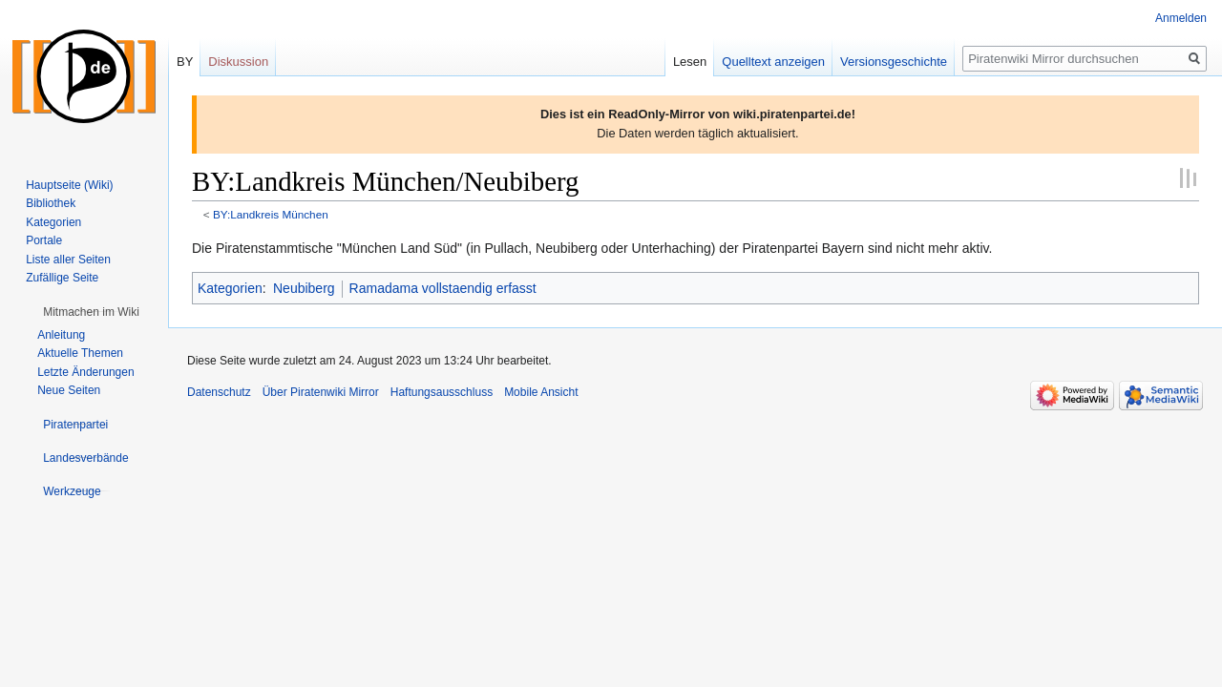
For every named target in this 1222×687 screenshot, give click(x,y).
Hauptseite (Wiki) (69, 185)
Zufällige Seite (62, 277)
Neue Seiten (68, 390)
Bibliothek (50, 203)
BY (185, 61)
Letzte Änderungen (85, 372)
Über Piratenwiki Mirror (321, 392)
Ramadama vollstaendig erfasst (443, 288)
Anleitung (61, 335)
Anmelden (1181, 18)
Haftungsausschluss (441, 392)
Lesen (689, 61)
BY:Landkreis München (270, 214)
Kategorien (230, 288)
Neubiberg (304, 288)
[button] (91, 312)
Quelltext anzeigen (773, 61)
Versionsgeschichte (893, 61)
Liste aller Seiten (68, 259)
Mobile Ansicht (541, 392)
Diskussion (238, 61)
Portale (44, 240)
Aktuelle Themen (80, 353)
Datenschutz (219, 392)
